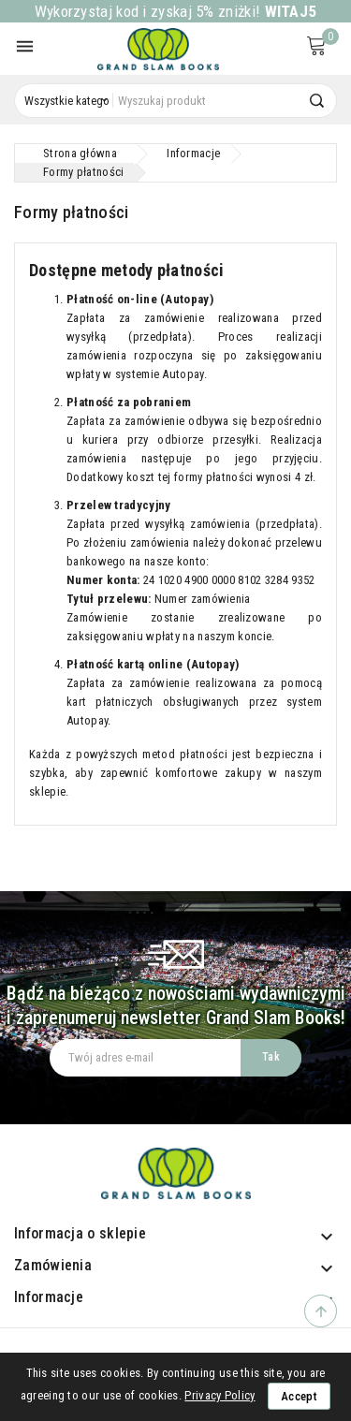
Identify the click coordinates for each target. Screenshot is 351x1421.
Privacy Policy (219, 1395)
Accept (299, 1396)
